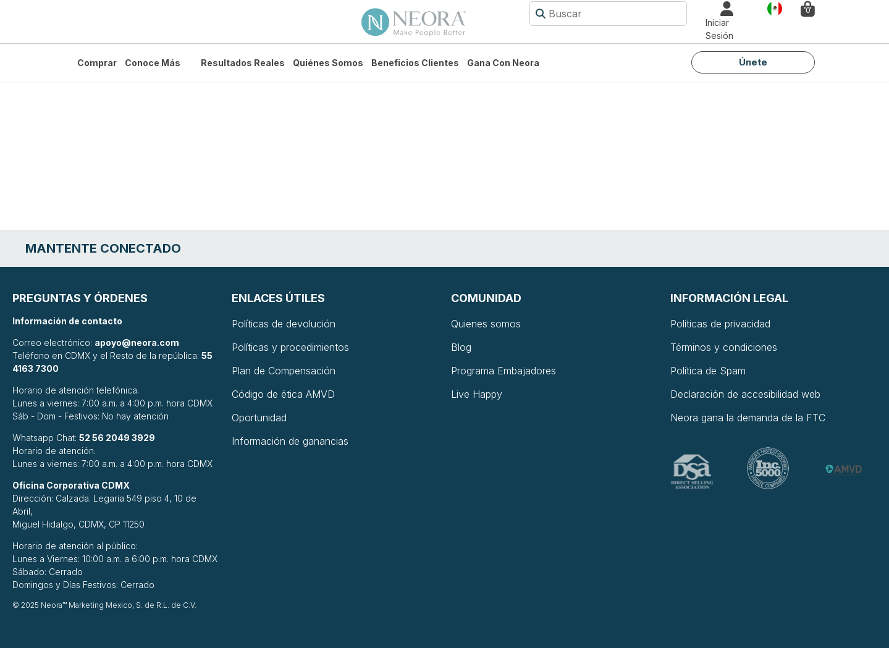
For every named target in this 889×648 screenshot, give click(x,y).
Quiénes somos (328, 62)
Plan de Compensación (283, 370)
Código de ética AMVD (283, 394)
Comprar (97, 62)
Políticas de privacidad (720, 324)
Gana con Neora (503, 62)
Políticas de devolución (283, 324)
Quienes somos (486, 324)
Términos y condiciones (723, 347)
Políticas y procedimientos (290, 347)
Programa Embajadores (503, 370)
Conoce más (152, 62)
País (774, 7)
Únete (753, 62)
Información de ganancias (290, 441)
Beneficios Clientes (415, 62)
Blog (461, 347)
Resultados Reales (243, 62)
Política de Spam (708, 370)
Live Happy (476, 394)
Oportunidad (259, 417)
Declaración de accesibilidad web (745, 394)
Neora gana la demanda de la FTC (747, 417)
